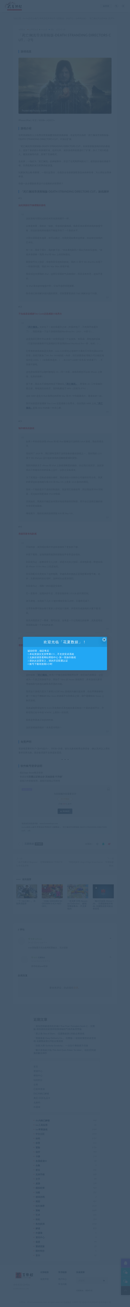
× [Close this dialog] (104, 639)
